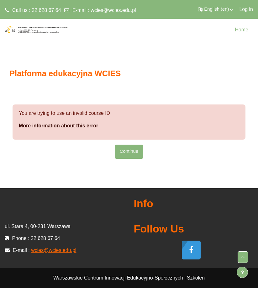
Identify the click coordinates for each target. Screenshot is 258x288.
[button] (215, 9)
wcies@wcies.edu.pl (113, 10)
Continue (129, 151)
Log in (246, 9)
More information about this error (58, 125)
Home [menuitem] (241, 29)
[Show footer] (242, 272)
